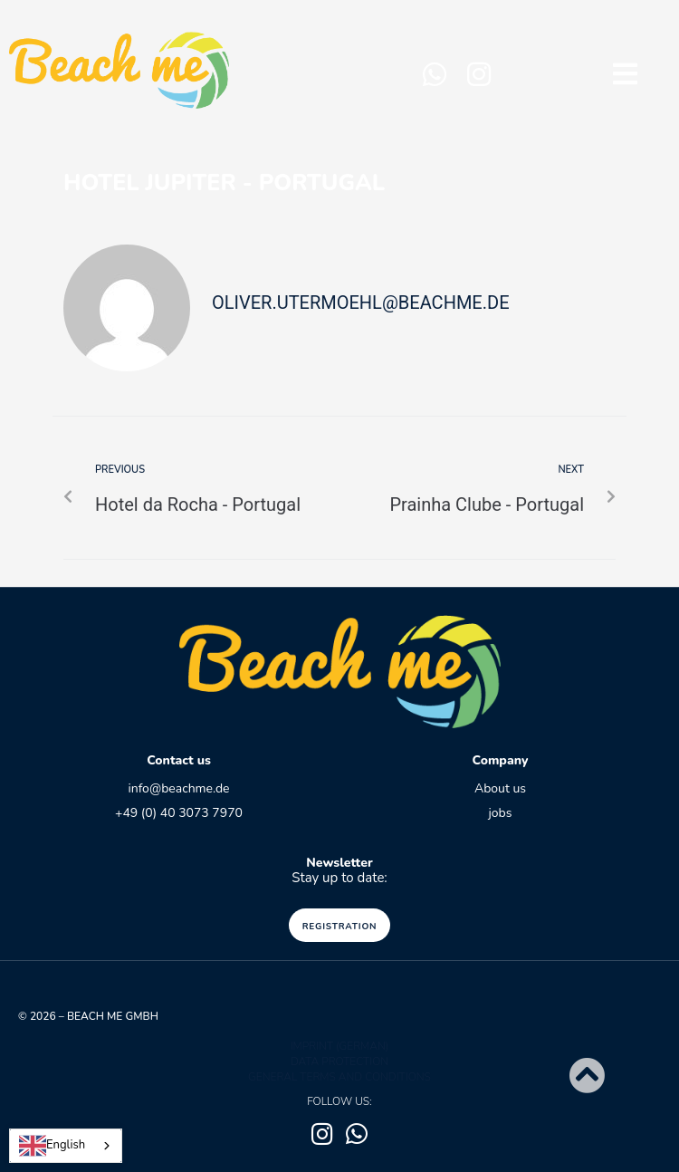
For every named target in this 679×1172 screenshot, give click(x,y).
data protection (339, 1061)
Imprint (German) (340, 1046)
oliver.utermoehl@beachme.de (361, 302)
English (52, 1145)
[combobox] (65, 1146)
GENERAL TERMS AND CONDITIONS (339, 1077)
